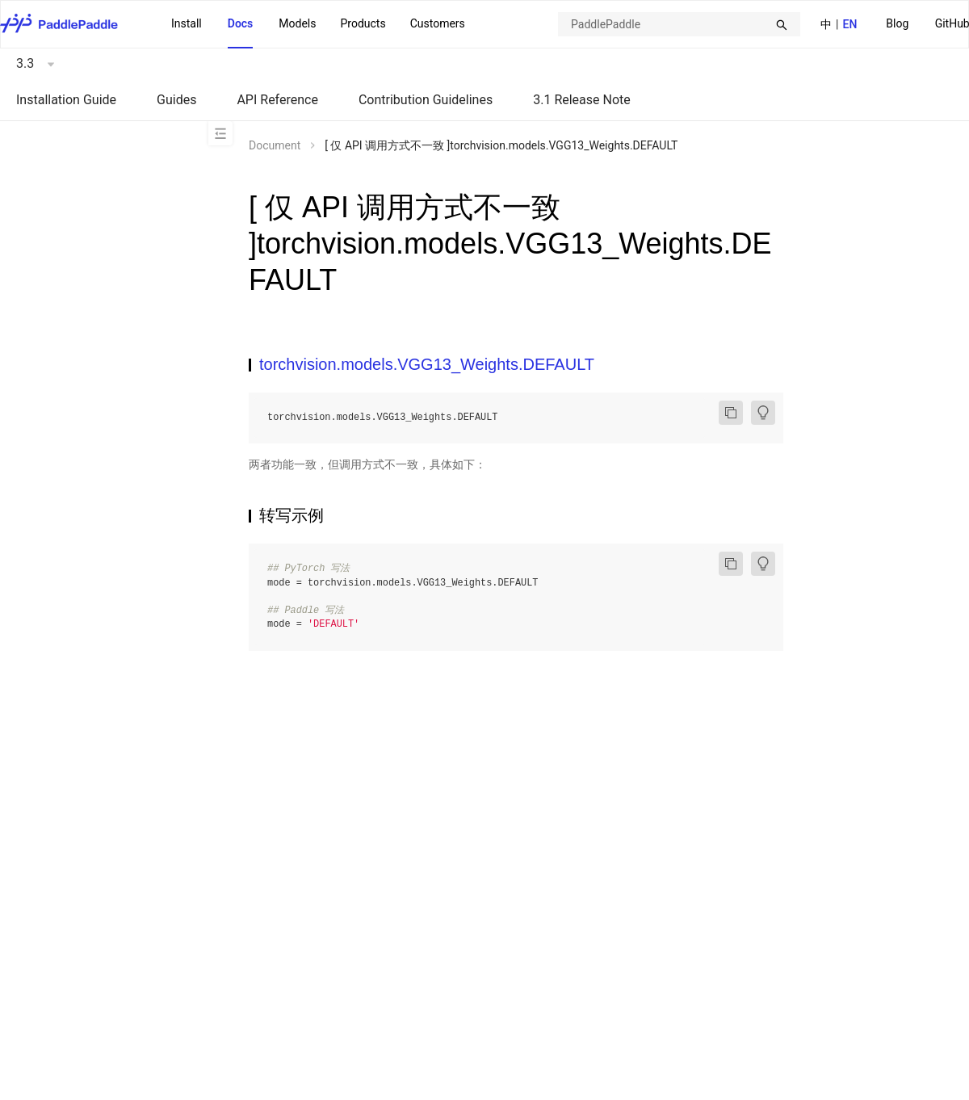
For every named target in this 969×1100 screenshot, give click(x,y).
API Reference (277, 99)
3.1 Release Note (582, 99)
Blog (897, 23)
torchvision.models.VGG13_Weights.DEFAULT (426, 364)
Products (362, 23)
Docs (241, 23)
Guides (176, 99)
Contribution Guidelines (426, 99)
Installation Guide (66, 99)
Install (186, 23)
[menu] (318, 24)
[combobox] (679, 24)
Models (297, 23)
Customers (437, 23)
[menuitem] (897, 24)
